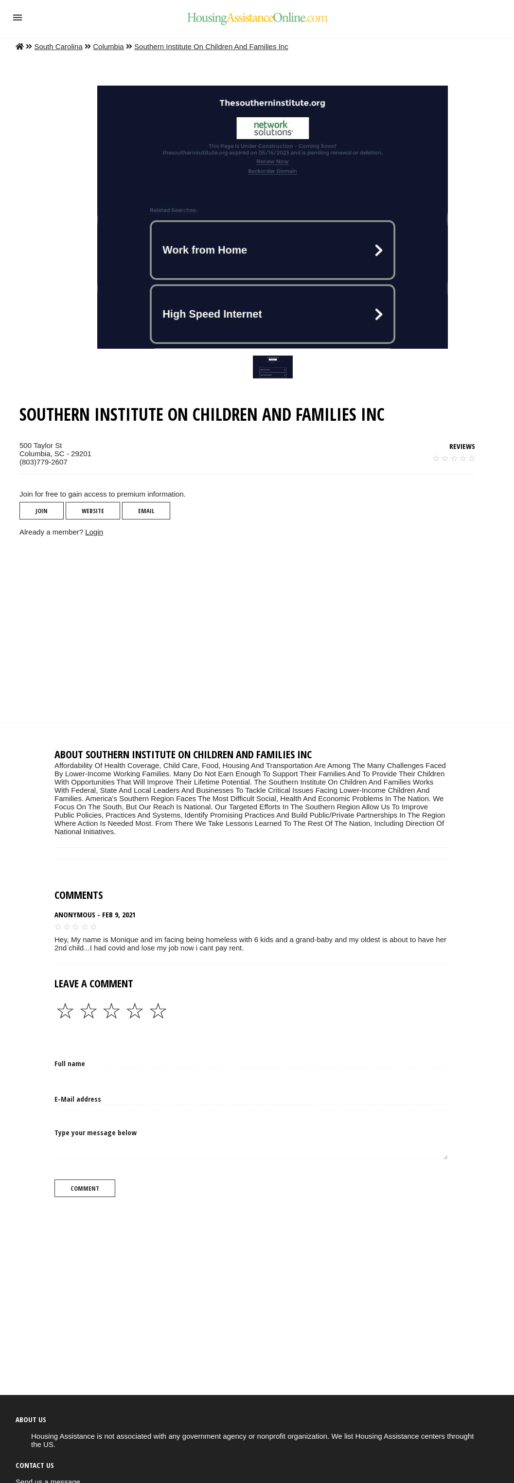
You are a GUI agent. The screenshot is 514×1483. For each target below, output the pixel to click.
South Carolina (58, 46)
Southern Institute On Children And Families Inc (211, 46)
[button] (17, 17)
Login (94, 532)
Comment (85, 1188)
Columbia (108, 46)
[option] (272, 367)
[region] (249, 629)
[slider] (272, 367)
